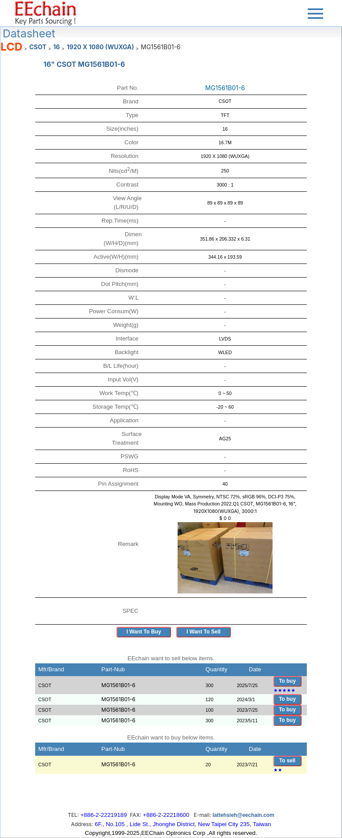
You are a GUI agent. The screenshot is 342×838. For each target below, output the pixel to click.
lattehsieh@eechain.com (243, 815)
